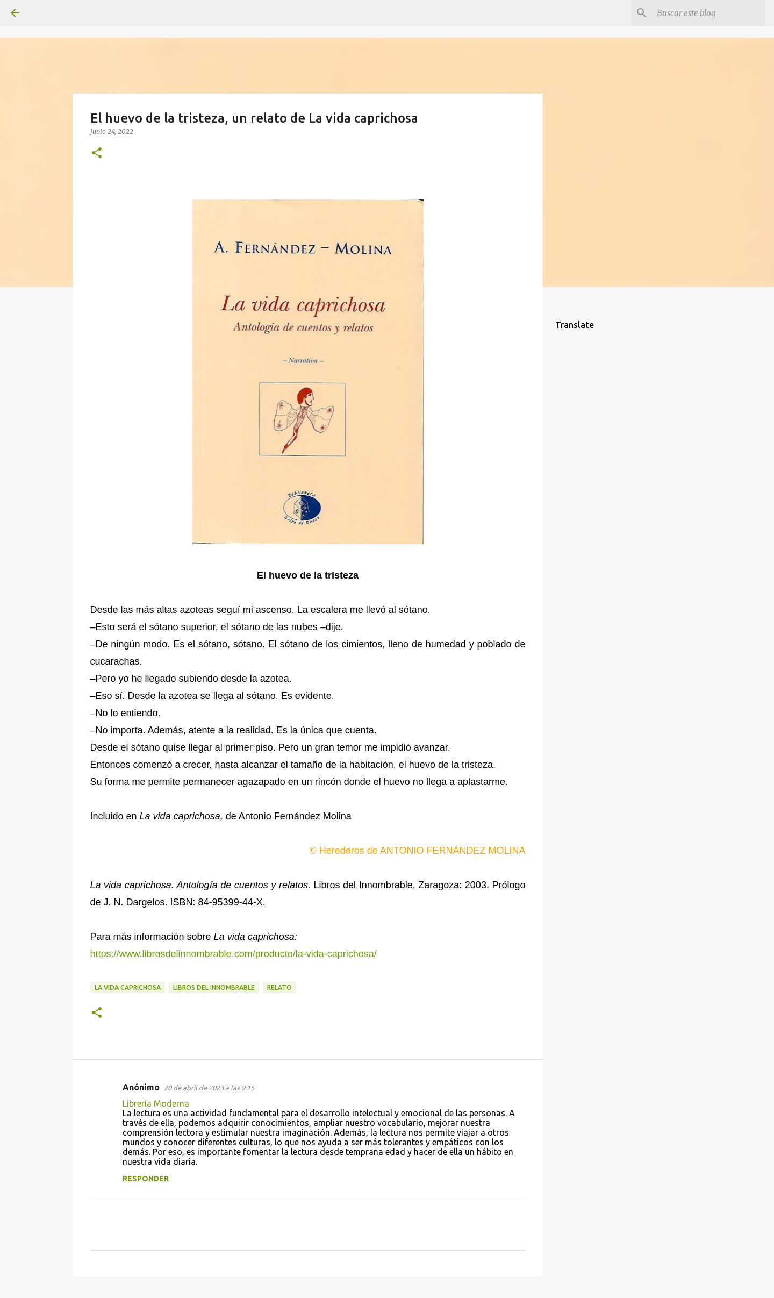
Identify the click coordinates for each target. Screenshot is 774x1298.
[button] (96, 153)
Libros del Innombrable (214, 987)
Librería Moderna (156, 1103)
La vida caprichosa (128, 987)
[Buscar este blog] (709, 13)
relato (279, 987)
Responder (146, 1178)
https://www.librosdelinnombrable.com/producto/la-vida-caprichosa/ (233, 953)
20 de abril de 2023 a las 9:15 (209, 1088)
